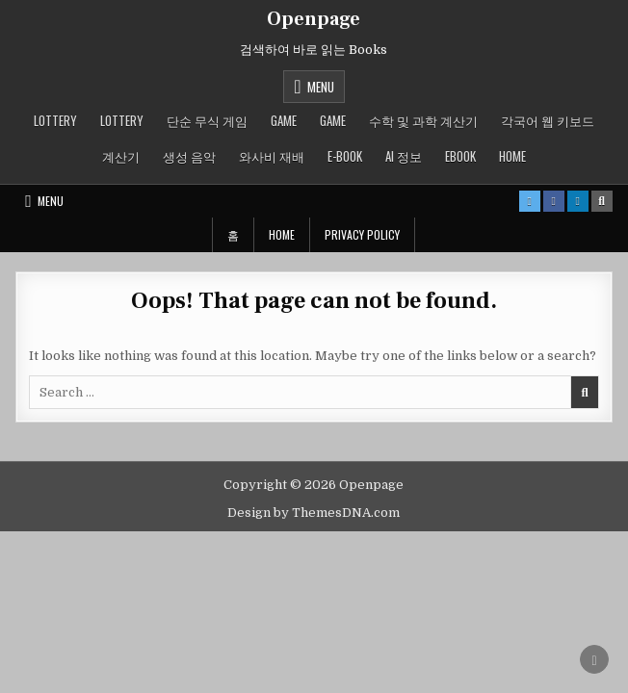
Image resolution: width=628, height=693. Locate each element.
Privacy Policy (362, 234)
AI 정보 (403, 156)
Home (512, 156)
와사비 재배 (271, 156)
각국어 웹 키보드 (547, 120)
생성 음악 (189, 156)
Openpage (313, 19)
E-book (344, 156)
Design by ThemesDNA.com (313, 512)
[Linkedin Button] (578, 201)
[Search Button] (602, 201)
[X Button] (529, 201)
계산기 (121, 156)
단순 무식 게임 (207, 120)
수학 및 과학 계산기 (423, 120)
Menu (320, 86)
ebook (460, 156)
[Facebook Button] (553, 201)
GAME (284, 120)
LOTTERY (55, 120)
